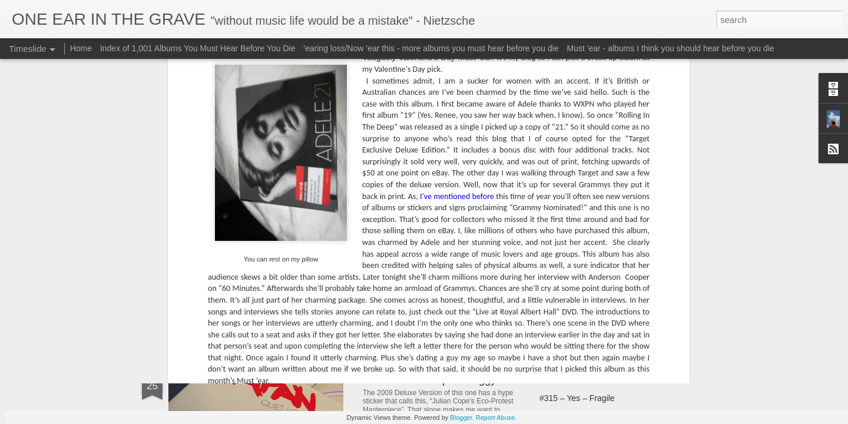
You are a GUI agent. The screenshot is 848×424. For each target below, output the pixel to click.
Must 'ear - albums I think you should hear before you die (670, 48)
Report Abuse (495, 417)
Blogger (461, 417)
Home (81, 48)
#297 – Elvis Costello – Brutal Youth (280, 273)
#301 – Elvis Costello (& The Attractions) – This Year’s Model (505, 268)
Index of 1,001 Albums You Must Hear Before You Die (198, 48)
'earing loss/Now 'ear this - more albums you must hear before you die (430, 48)
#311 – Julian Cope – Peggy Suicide (448, 380)
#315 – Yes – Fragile (577, 398)
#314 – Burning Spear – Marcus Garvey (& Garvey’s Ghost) (648, 377)
